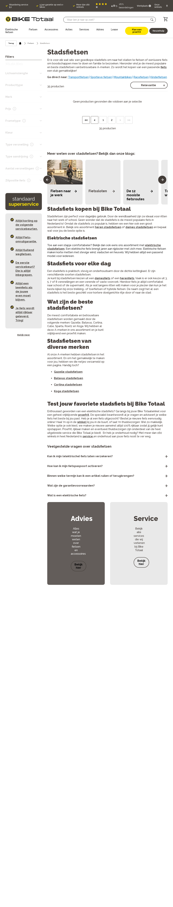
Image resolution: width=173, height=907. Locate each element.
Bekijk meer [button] (23, 335)
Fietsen (31, 43)
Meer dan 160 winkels (83, 6)
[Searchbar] (108, 19)
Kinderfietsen (158, 77)
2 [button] (111, 120)
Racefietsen (141, 77)
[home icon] (20, 43)
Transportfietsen (78, 77)
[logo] (29, 19)
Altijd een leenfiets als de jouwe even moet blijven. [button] (23, 291)
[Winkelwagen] (165, 19)
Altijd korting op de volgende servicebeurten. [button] (26, 224)
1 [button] (103, 120)
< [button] (94, 120)
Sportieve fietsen (101, 77)
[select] (149, 85)
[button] (151, 19)
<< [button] (86, 120)
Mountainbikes (123, 77)
